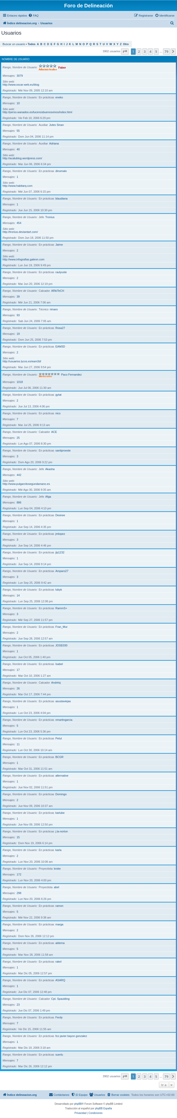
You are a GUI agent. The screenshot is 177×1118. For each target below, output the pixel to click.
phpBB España (103, 1108)
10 (18, 103)
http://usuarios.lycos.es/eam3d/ (22, 361)
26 (18, 688)
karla (59, 849)
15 (18, 837)
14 (18, 595)
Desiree (60, 515)
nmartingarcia (64, 719)
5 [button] (156, 51)
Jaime (59, 244)
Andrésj (56, 682)
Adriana (54, 143)
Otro (126, 44)
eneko (59, 97)
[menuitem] (33, 15)
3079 (20, 75)
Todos (32, 44)
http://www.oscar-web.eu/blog (21, 84)
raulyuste (61, 272)
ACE (54, 431)
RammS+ (61, 608)
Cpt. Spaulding (60, 998)
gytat (59, 394)
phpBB (78, 1103)
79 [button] (166, 51)
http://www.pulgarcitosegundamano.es (26, 483)
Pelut (59, 738)
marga (59, 924)
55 (18, 130)
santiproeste (63, 450)
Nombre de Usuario (16, 59)
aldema (60, 942)
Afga (48, 496)
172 (19, 874)
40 (18, 149)
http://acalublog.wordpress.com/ (22, 158)
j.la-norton (62, 831)
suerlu (59, 1054)
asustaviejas (63, 701)
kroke (57, 868)
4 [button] (150, 51)
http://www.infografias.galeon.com (23, 259)
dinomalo (61, 170)
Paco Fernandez (71, 374)
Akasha (50, 469)
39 (18, 296)
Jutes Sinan (56, 124)
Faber (62, 67)
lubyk (59, 589)
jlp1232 (60, 552)
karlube (60, 812)
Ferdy (59, 1017)
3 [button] (145, 51)
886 (19, 502)
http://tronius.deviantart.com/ (20, 231)
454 (19, 222)
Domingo (61, 794)
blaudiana (62, 198)
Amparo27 (62, 571)
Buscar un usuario (14, 44)
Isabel (59, 664)
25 (18, 437)
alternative (62, 775)
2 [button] (139, 51)
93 (18, 315)
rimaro (54, 309)
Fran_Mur (62, 626)
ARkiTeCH (57, 290)
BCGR (60, 756)
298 (19, 893)
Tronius (50, 217)
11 (18, 744)
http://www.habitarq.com (17, 185)
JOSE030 (61, 645)
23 (18, 1004)
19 (18, 333)
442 (19, 474)
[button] (125, 51)
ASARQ (60, 980)
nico (58, 413)
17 (18, 669)
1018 (20, 381)
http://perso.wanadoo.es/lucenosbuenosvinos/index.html (37, 112)
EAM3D (60, 346)
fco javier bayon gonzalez (71, 1035)
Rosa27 (60, 327)
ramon (59, 905)
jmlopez (60, 533)
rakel (59, 961)
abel (56, 887)
